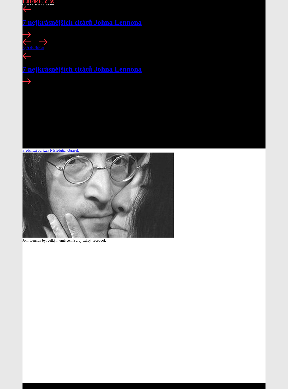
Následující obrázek (64, 150)
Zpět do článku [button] (33, 48)
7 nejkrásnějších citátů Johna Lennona (82, 22)
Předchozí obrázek (36, 150)
